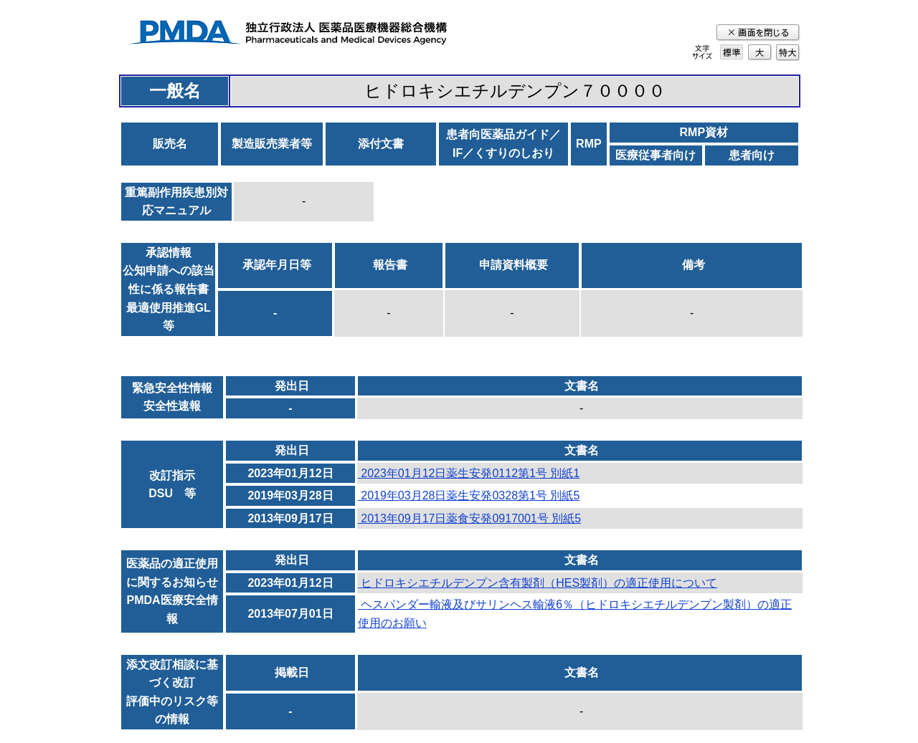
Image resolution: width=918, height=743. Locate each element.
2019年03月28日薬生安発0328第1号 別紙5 (468, 495)
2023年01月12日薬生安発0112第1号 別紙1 (468, 473)
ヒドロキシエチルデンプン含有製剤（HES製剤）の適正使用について (537, 583)
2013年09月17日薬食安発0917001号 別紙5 (469, 518)
